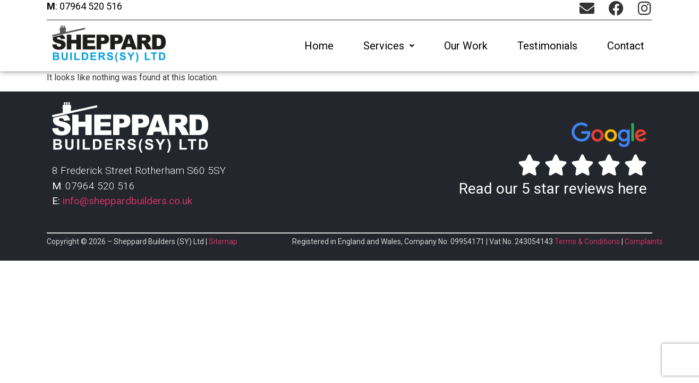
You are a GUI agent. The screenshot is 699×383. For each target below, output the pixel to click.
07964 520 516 (89, 6)
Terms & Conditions (587, 241)
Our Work (466, 45)
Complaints (644, 241)
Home (319, 45)
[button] (388, 45)
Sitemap (223, 241)
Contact (625, 45)
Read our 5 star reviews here (553, 188)
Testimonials (547, 45)
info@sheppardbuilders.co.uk (127, 201)
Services (388, 45)
